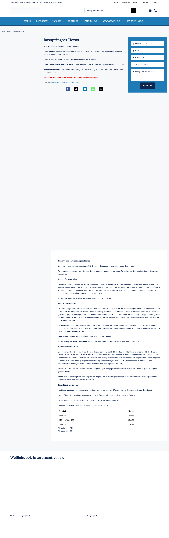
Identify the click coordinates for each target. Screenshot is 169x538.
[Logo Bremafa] (25, 8)
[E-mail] (101, 88)
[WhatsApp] (93, 88)
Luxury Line (74, 82)
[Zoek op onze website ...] (107, 10)
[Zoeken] (133, 10)
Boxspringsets (64, 82)
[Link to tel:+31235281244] (156, 10)
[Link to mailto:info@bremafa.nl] (150, 10)
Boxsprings (55, 82)
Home (3, 31)
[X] (76, 88)
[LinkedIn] (84, 88)
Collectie (8, 31)
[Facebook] (67, 88)
